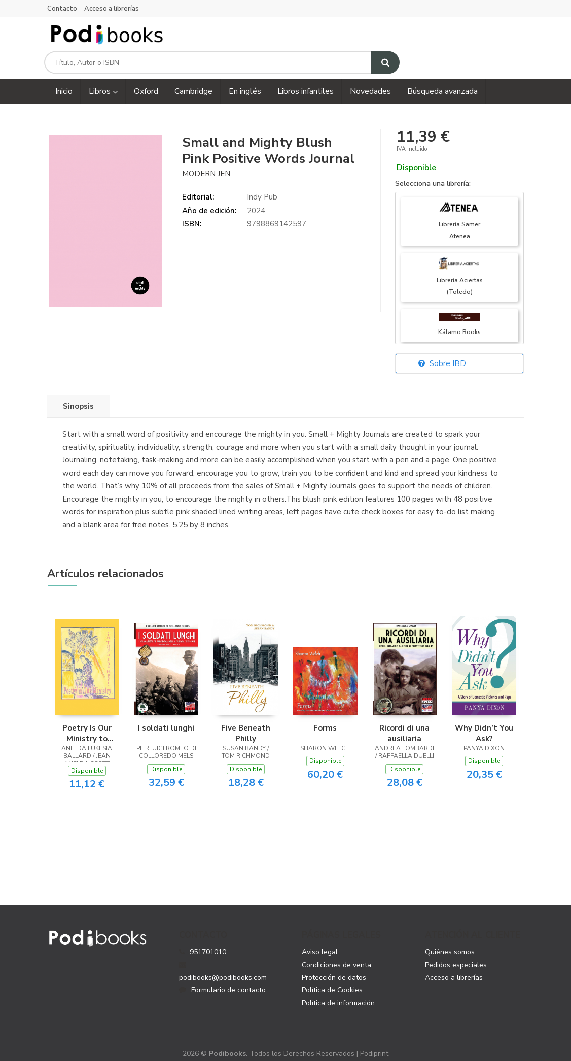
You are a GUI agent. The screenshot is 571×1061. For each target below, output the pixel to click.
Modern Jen (206, 165)
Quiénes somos (450, 944)
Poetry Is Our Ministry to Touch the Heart (87, 725)
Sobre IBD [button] (442, 356)
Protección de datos (334, 970)
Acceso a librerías (111, 8)
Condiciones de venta (336, 957)
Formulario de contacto (222, 982)
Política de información (338, 995)
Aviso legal (320, 944)
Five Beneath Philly (245, 725)
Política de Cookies (332, 982)
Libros (103, 83)
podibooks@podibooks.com (223, 964)
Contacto (62, 8)
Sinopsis (78, 398)
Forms (325, 720)
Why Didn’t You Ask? (484, 725)
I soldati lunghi (166, 720)
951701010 (208, 944)
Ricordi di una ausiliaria (404, 725)
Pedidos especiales (456, 957)
